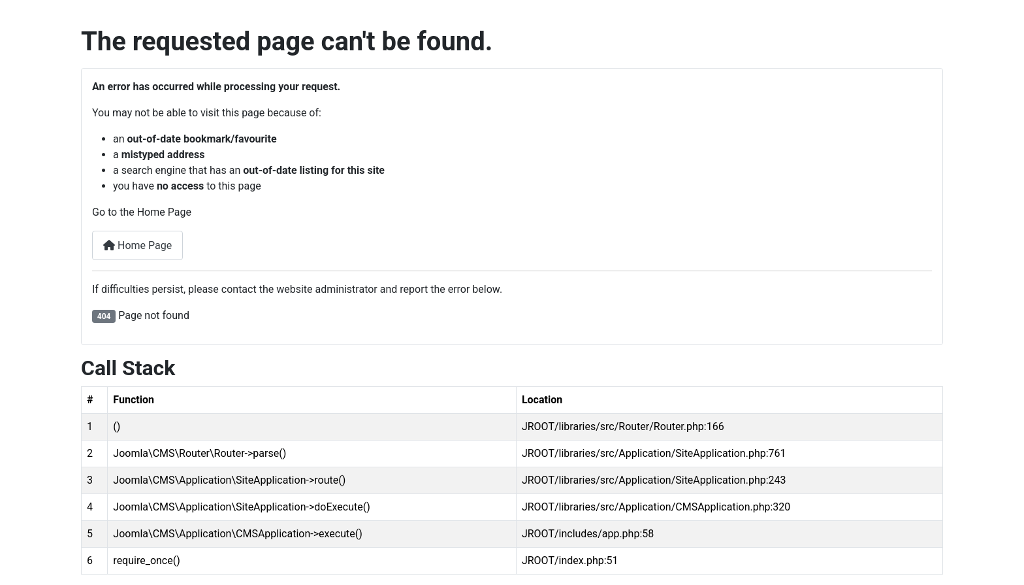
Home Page (137, 245)
